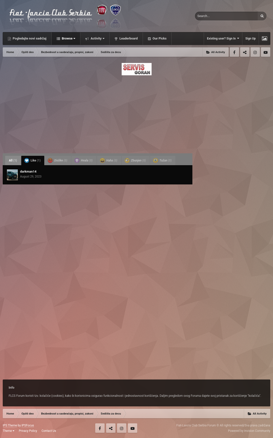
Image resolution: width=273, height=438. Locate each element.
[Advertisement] (136, 112)
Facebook (234, 52)
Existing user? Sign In (223, 38)
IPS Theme (10, 425)
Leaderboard (128, 38)
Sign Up (250, 38)
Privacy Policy (28, 431)
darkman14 (28, 171)
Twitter (245, 52)
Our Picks (159, 38)
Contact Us (49, 431)
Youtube (265, 52)
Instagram (255, 52)
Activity (97, 38)
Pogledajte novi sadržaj (29, 38)
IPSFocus (28, 425)
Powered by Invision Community (249, 431)
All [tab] (13, 160)
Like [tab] (32, 160)
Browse (68, 38)
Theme (8, 431)
